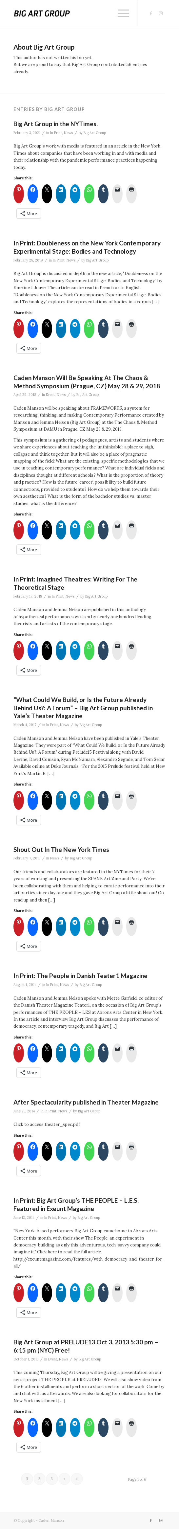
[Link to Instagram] (161, 13)
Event (50, 394)
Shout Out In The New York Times (61, 849)
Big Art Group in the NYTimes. (55, 123)
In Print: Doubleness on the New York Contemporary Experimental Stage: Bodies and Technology (87, 247)
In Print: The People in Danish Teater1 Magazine (80, 975)
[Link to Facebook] (151, 13)
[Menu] (120, 13)
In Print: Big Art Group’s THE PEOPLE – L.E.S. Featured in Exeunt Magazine (76, 1204)
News (68, 132)
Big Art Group (95, 132)
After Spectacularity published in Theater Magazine (86, 1102)
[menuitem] (120, 13)
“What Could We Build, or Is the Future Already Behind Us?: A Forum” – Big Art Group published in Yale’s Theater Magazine (83, 707)
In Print (56, 132)
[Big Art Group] (74, 13)
